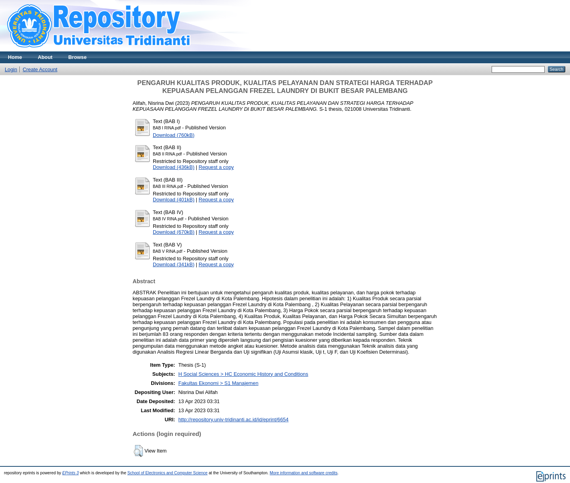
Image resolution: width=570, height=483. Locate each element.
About (45, 57)
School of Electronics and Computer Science (167, 473)
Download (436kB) (173, 167)
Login (11, 69)
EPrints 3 (70, 473)
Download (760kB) (173, 135)
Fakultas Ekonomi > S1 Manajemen (218, 383)
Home (15, 57)
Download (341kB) (173, 264)
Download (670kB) (173, 232)
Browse (77, 57)
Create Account (40, 69)
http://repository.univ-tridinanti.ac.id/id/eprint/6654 (233, 419)
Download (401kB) (173, 200)
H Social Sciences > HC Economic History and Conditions (243, 374)
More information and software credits (303, 473)
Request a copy (216, 167)
